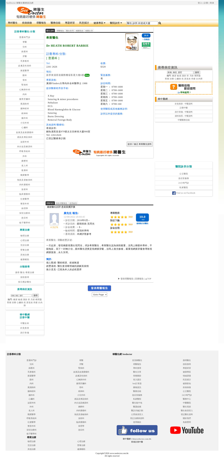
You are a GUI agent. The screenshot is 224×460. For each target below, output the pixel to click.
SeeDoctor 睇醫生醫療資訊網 (19, 3)
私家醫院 (183, 187)
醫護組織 (137, 407)
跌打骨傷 (24, 333)
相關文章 (89, 31)
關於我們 (187, 418)
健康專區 (99, 23)
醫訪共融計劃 (137, 410)
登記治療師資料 (137, 418)
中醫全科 (24, 323)
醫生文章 (137, 372)
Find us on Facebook (183, 193)
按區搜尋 (24, 277)
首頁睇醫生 (137, 360)
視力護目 (137, 380)
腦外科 (24, 118)
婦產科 (24, 52)
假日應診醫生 (24, 282)
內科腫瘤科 (24, 185)
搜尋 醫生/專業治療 (24, 272)
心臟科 (24, 127)
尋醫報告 (41, 22)
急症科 (24, 218)
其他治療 (24, 255)
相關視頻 (79, 31)
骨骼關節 (137, 376)
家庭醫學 (24, 71)
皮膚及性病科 (24, 66)
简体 (212, 3)
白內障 (199, 79)
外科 (25, 156)
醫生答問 (70, 31)
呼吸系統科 (24, 151)
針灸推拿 (24, 328)
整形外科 (24, 204)
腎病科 (24, 85)
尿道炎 (29, 302)
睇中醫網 (163, 99)
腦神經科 (24, 108)
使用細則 (73, 203)
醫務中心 (187, 399)
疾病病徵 (27, 22)
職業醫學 (24, 175)
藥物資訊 (137, 387)
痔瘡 (35, 302)
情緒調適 (187, 376)
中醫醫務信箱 (184, 120)
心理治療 (24, 240)
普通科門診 (24, 37)
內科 (25, 94)
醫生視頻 (187, 407)
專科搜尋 (137, 368)
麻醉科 (24, 161)
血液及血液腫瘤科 (25, 132)
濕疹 (25, 299)
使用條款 (137, 422)
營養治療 (24, 250)
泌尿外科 (24, 142)
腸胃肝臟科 (24, 99)
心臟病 (20, 302)
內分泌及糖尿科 (25, 147)
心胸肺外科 (24, 90)
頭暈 (14, 302)
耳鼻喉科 (24, 61)
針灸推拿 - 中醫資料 (184, 104)
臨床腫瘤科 (24, 194)
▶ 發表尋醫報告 (125, 279)
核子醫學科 (24, 223)
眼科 (25, 75)
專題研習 (70, 22)
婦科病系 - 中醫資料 (184, 116)
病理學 (24, 208)
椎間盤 (38, 299)
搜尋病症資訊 (168, 67)
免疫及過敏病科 (25, 180)
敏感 (20, 299)
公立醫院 (183, 174)
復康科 (24, 170)
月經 (33, 299)
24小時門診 (183, 183)
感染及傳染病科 (25, 137)
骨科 (25, 80)
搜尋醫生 (187, 360)
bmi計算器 (137, 383)
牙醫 (25, 56)
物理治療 (24, 236)
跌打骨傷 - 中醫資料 (184, 112)
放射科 (24, 189)
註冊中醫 (184, 108)
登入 (200, 3)
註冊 (206, 3)
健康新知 (187, 383)
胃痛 (9, 302)
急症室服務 (183, 178)
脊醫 (25, 42)
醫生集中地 (137, 403)
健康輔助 (24, 259)
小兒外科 (24, 123)
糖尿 (15, 299)
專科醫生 (13, 22)
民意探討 (84, 22)
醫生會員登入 (187, 410)
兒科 (25, 47)
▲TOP (147, 279)
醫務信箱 (55, 22)
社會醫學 (24, 199)
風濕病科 (24, 104)
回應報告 (139, 279)
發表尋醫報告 (61, 203)
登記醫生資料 (187, 414)
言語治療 (24, 245)
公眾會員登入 (137, 414)
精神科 (24, 113)
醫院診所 (116, 23)
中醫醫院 (187, 403)
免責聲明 (187, 422)
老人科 (24, 166)
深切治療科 (24, 213)
